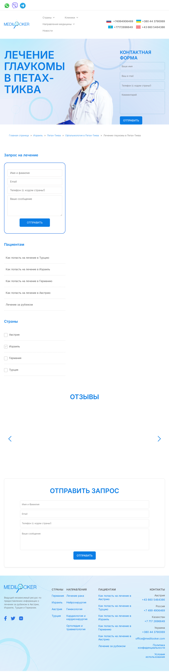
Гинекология (74, 609)
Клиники (71, 17)
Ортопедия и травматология (75, 627)
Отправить (131, 120)
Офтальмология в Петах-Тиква (82, 135)
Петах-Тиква (54, 135)
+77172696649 (120, 27)
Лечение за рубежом (19, 304)
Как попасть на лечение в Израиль (28, 269)
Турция (13, 369)
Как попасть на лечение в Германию (29, 281)
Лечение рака (75, 595)
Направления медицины (59, 24)
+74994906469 (119, 21)
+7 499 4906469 (154, 610)
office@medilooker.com (150, 638)
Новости (48, 30)
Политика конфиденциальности (151, 646)
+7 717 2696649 (155, 621)
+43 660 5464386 (150, 27)
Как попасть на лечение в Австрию (28, 292)
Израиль (38, 135)
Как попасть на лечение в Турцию (27, 257)
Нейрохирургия (76, 602)
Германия (15, 358)
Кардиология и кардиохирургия (76, 617)
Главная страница (19, 135)
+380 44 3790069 (150, 21)
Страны (49, 17)
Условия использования (155, 655)
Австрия (14, 334)
